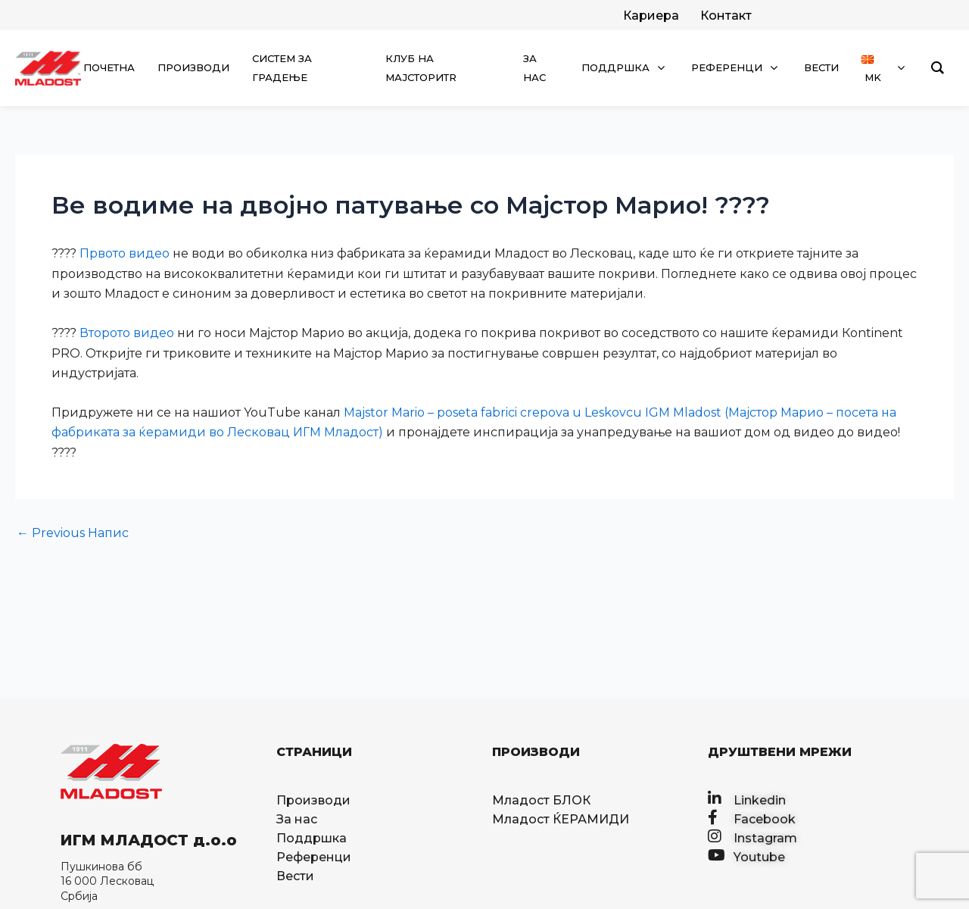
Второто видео (126, 333)
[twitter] (649, 15)
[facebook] (724, 15)
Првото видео (124, 253)
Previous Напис (73, 533)
